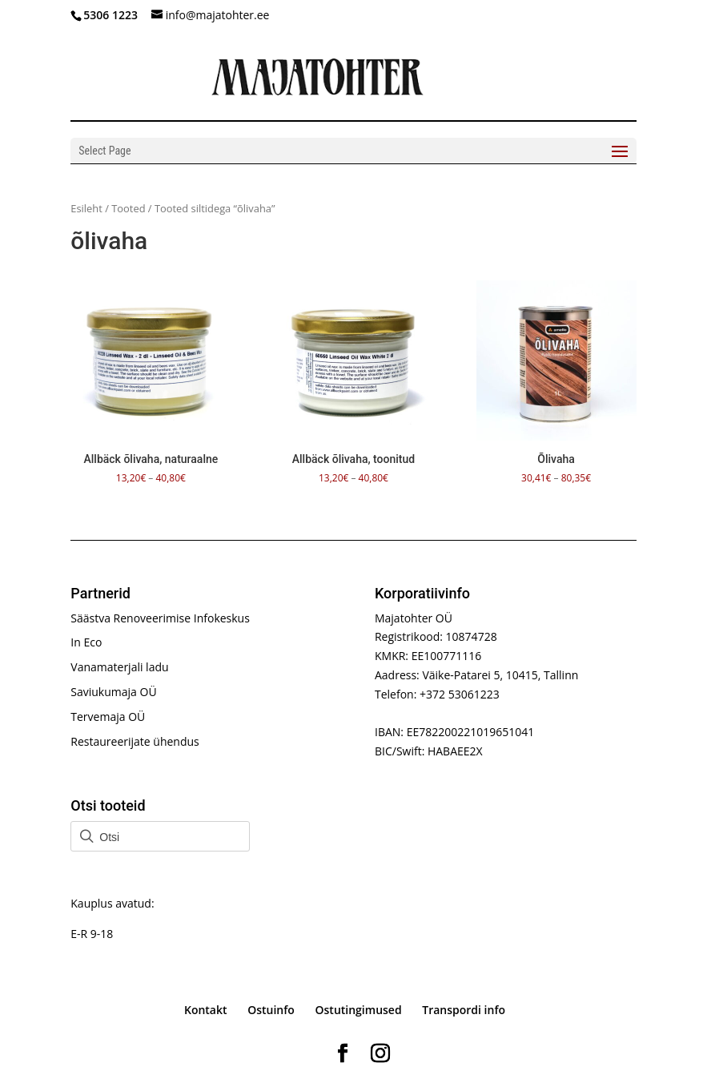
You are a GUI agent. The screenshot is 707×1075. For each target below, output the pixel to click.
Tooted (128, 208)
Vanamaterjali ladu (119, 666)
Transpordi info (463, 1009)
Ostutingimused (358, 1009)
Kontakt (205, 1009)
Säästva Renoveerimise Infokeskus (160, 618)
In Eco (86, 642)
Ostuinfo (271, 1009)
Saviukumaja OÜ (113, 691)
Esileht (86, 208)
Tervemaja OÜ (107, 716)
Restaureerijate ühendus (134, 741)
